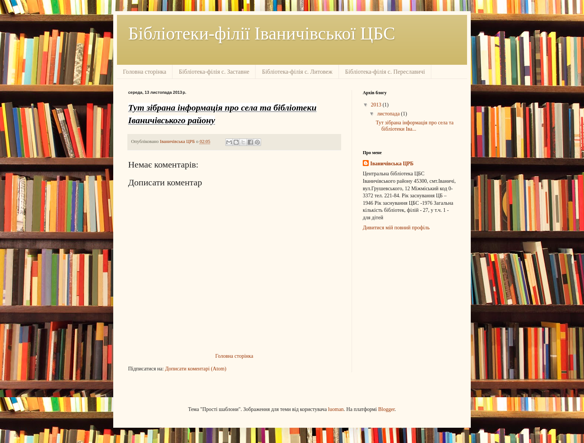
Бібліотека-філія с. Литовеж (297, 71)
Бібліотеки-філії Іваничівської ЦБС (261, 33)
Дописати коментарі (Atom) (195, 369)
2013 (377, 105)
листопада (389, 114)
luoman (336, 409)
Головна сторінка (144, 71)
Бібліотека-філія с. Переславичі (385, 71)
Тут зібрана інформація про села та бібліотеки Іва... (415, 126)
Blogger (386, 409)
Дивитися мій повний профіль (396, 227)
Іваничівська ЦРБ (391, 163)
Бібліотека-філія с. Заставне (214, 71)
